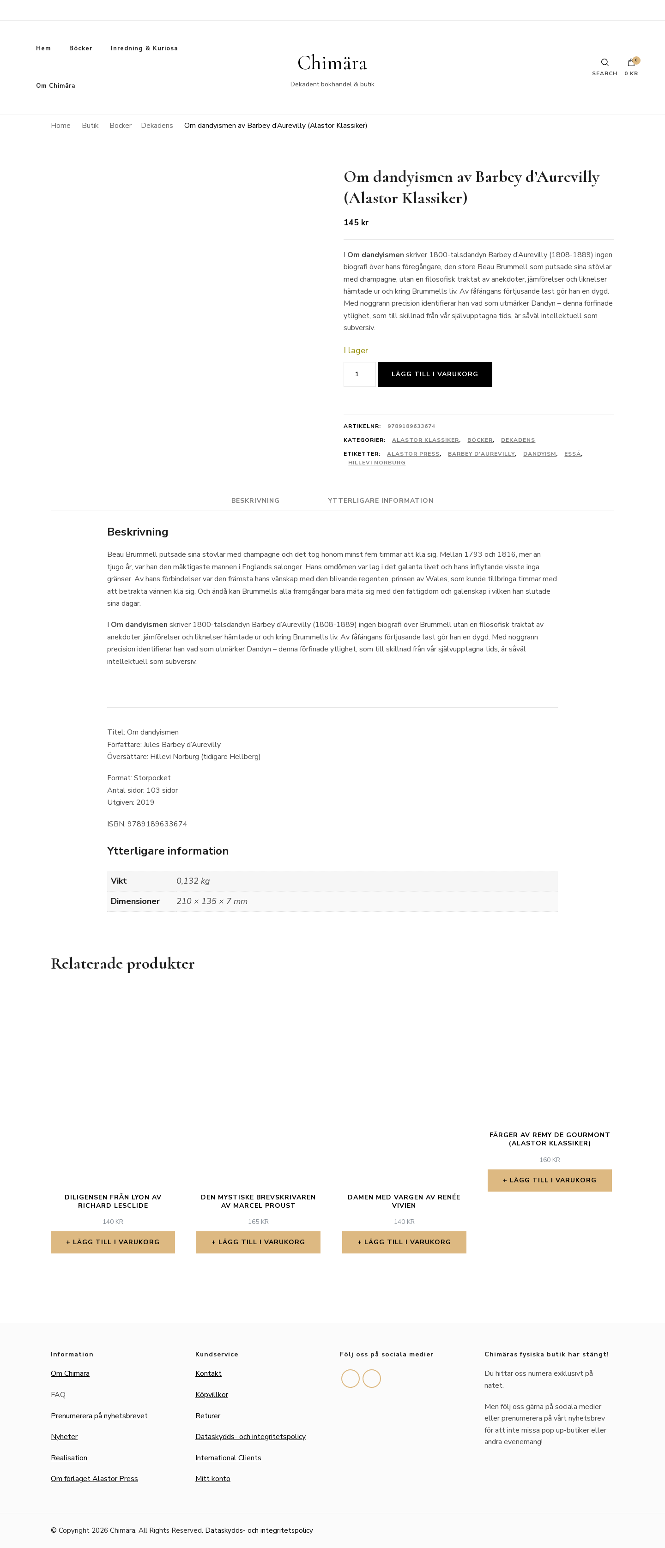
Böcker (80, 48)
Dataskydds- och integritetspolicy (250, 1437)
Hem (43, 48)
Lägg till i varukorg (435, 374)
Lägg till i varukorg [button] (116, 1242)
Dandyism (539, 454)
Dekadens (518, 440)
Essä (572, 454)
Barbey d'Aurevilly (481, 454)
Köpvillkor (211, 1395)
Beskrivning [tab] (255, 500)
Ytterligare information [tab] (381, 500)
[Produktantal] (360, 374)
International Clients (228, 1458)
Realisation (69, 1458)
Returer (207, 1416)
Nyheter (64, 1437)
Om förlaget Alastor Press (94, 1479)
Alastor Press (413, 454)
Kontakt (208, 1373)
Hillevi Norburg (376, 462)
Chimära (332, 62)
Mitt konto (212, 1479)
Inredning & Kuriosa (144, 48)
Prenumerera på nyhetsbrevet (99, 1416)
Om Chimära (55, 86)
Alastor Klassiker (425, 440)
